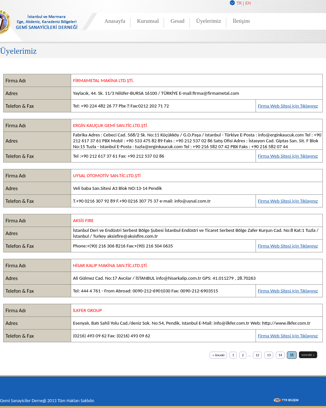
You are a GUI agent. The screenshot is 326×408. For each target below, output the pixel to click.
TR (239, 3)
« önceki (218, 355)
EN (248, 3)
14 (280, 355)
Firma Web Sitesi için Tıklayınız (288, 106)
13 (269, 355)
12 (257, 355)
